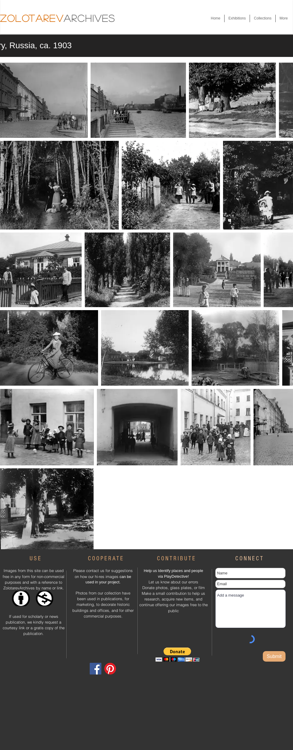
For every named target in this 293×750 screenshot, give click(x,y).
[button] (237, 18)
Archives (89, 18)
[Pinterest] (110, 668)
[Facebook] (95, 668)
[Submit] (274, 656)
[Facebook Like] (101, 651)
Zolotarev (32, 18)
